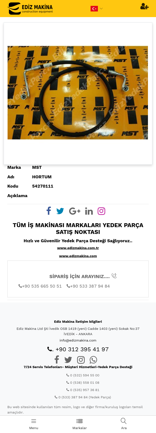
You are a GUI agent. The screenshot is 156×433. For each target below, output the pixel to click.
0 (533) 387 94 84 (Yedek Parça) (83, 397)
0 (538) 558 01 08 (82, 382)
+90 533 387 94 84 (88, 286)
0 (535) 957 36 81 (82, 390)
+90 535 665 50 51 (40, 286)
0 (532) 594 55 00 (82, 375)
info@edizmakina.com (78, 340)
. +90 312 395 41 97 (78, 349)
